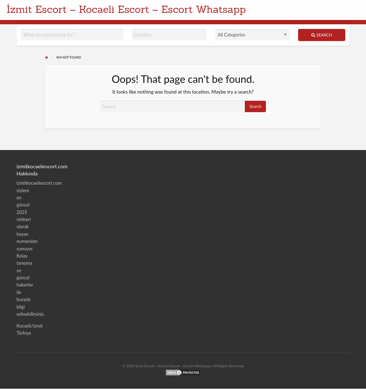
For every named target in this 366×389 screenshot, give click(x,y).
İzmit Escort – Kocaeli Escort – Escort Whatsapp (126, 9)
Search (321, 35)
